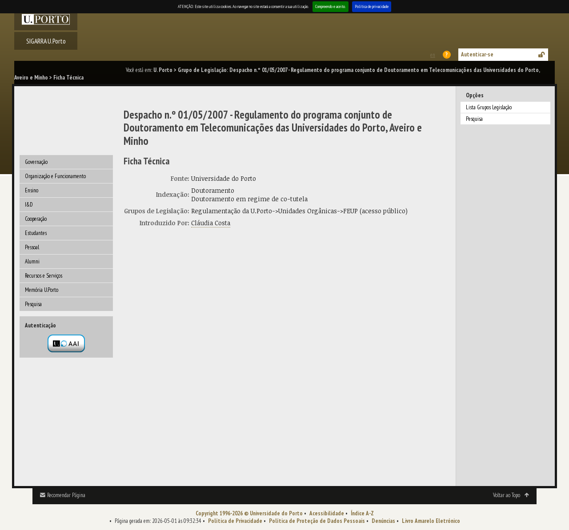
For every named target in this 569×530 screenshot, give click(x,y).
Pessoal (32, 247)
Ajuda (447, 55)
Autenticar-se (477, 54)
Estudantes (36, 233)
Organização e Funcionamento (55, 176)
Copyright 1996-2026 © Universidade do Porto (249, 513)
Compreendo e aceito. (330, 6)
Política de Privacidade (235, 521)
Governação (36, 162)
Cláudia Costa (210, 223)
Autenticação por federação (66, 343)
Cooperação (36, 219)
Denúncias (383, 521)
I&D (29, 204)
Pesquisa (33, 304)
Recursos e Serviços (43, 275)
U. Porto (162, 70)
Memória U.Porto (41, 290)
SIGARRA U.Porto (46, 40)
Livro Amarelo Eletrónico (431, 521)
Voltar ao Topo (506, 495)
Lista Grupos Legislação (489, 107)
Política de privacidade (372, 6)
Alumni (32, 261)
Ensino (31, 190)
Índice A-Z (362, 513)
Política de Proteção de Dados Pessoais (317, 521)
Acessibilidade (326, 513)
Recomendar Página (66, 495)
